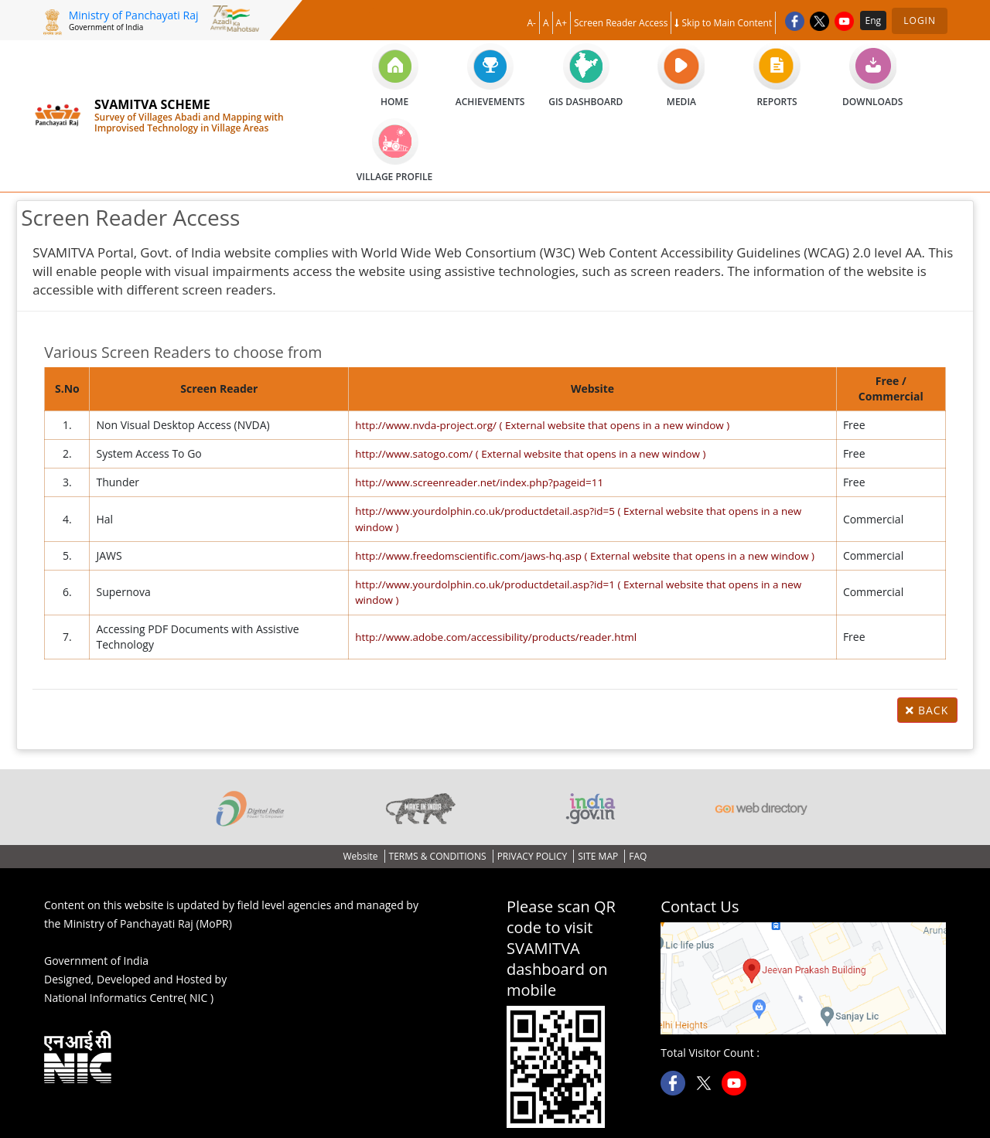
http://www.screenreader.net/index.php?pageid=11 (475, 482)
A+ (561, 22)
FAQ (638, 854)
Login (919, 20)
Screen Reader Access (620, 22)
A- (531, 22)
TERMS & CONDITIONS (439, 854)
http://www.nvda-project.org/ (541, 424)
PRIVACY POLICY (533, 854)
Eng (873, 20)
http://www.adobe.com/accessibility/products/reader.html (492, 635)
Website (362, 854)
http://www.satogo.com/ (528, 453)
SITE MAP (599, 854)
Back (927, 708)
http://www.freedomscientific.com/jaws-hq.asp (585, 554)
